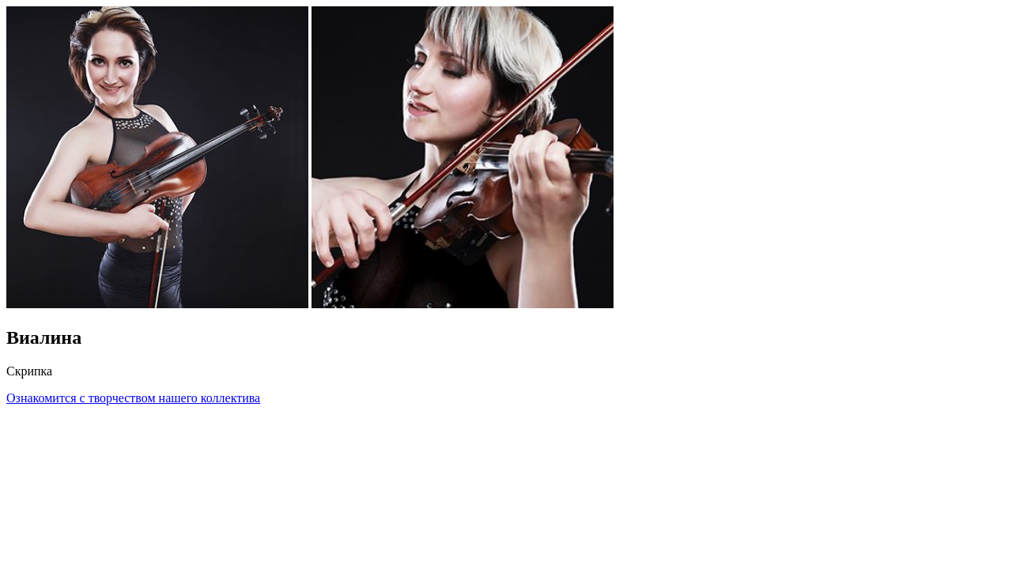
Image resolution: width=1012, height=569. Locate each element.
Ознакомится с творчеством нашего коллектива (133, 398)
